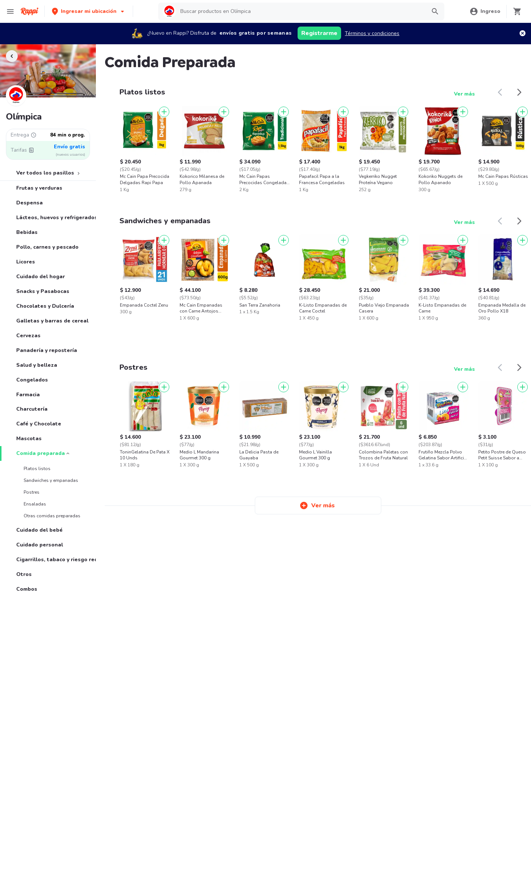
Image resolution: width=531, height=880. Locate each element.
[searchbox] (301, 11)
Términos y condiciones (372, 33)
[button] (89, 11)
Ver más (464, 93)
